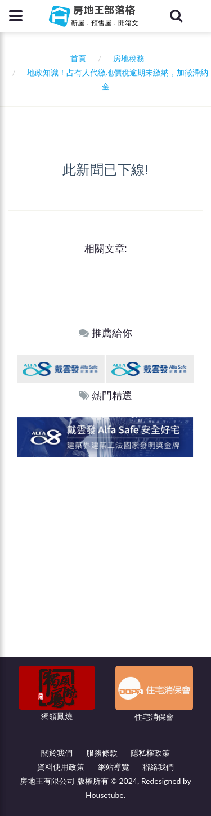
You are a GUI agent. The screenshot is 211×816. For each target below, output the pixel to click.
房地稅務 (129, 58)
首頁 (76, 58)
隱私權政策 (150, 752)
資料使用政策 (60, 767)
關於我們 (57, 752)
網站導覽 (113, 767)
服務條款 (102, 752)
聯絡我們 (158, 767)
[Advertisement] (105, 568)
